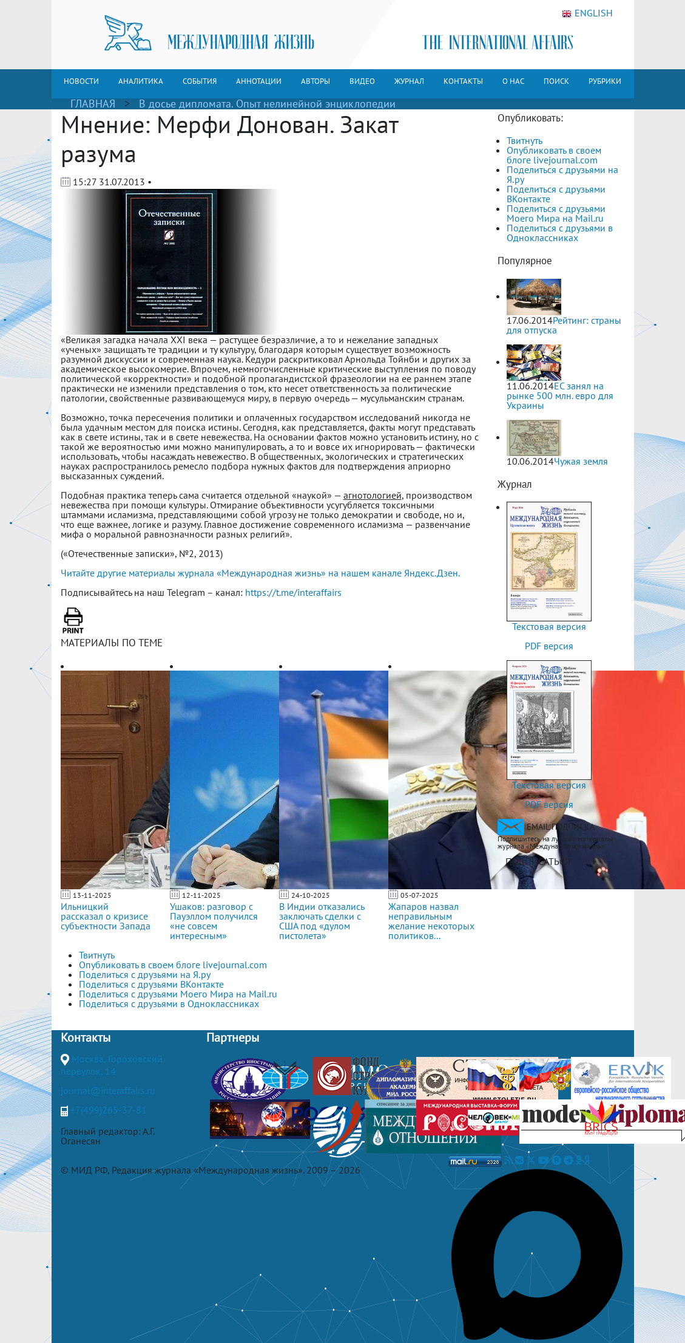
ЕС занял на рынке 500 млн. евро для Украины (560, 395)
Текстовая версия (549, 626)
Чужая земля (581, 461)
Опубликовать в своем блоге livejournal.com (554, 155)
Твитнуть (524, 140)
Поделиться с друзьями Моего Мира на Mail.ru (556, 213)
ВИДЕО (362, 81)
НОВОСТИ (81, 81)
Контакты (85, 1037)
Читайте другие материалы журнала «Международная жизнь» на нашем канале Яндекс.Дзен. (260, 573)
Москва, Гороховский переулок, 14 (112, 1065)
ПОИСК (556, 81)
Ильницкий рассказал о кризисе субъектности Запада (105, 916)
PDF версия (549, 646)
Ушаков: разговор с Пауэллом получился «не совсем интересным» (214, 920)
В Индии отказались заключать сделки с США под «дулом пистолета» (321, 920)
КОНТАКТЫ (463, 81)
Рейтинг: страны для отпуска (564, 325)
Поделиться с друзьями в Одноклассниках (560, 233)
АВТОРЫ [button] (315, 81)
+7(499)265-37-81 (108, 1110)
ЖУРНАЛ (409, 81)
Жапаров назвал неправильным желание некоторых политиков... (431, 920)
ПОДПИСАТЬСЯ (537, 861)
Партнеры (232, 1037)
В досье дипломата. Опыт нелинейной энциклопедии (267, 104)
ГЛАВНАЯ (92, 104)
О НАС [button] (513, 81)
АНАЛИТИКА (140, 81)
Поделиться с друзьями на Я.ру (562, 174)
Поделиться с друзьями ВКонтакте (556, 194)
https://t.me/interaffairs (293, 592)
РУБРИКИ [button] (605, 81)
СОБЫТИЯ (200, 81)
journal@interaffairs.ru (108, 1090)
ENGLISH (587, 13)
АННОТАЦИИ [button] (259, 81)
